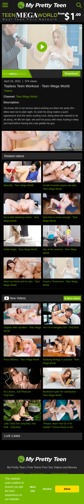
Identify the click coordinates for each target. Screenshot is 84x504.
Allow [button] (67, 489)
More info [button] (33, 489)
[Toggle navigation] (5, 5)
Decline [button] (47, 489)
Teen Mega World (26, 96)
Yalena (8, 90)
